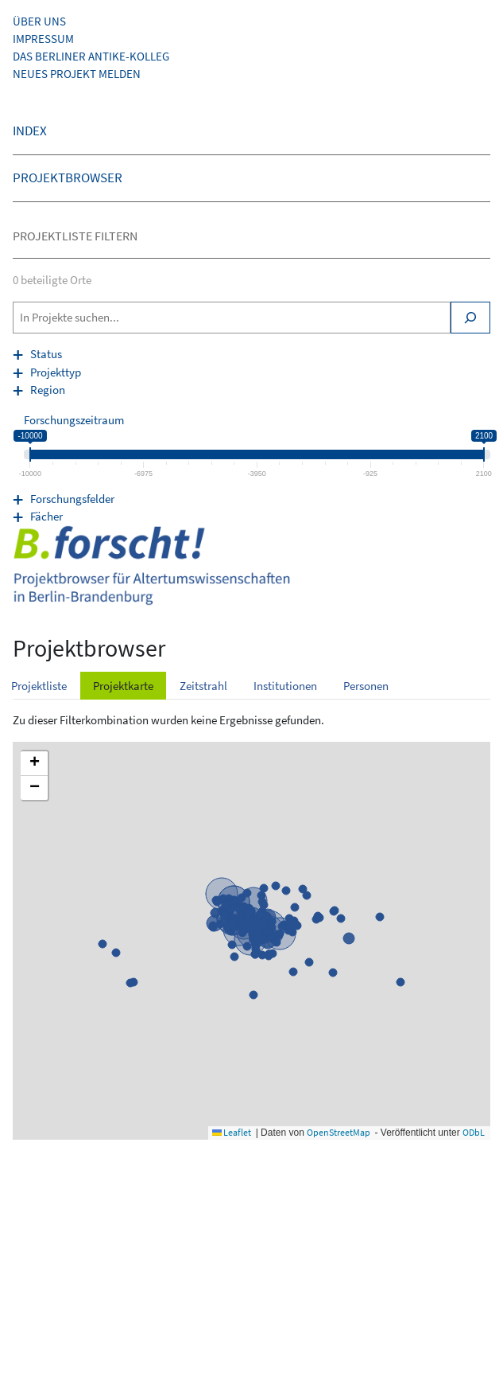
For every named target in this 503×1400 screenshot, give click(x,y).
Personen (366, 685)
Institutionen (285, 685)
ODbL (473, 1132)
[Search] (470, 317)
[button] (34, 763)
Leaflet (231, 1132)
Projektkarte (123, 685)
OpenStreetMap (338, 1132)
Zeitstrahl (203, 685)
